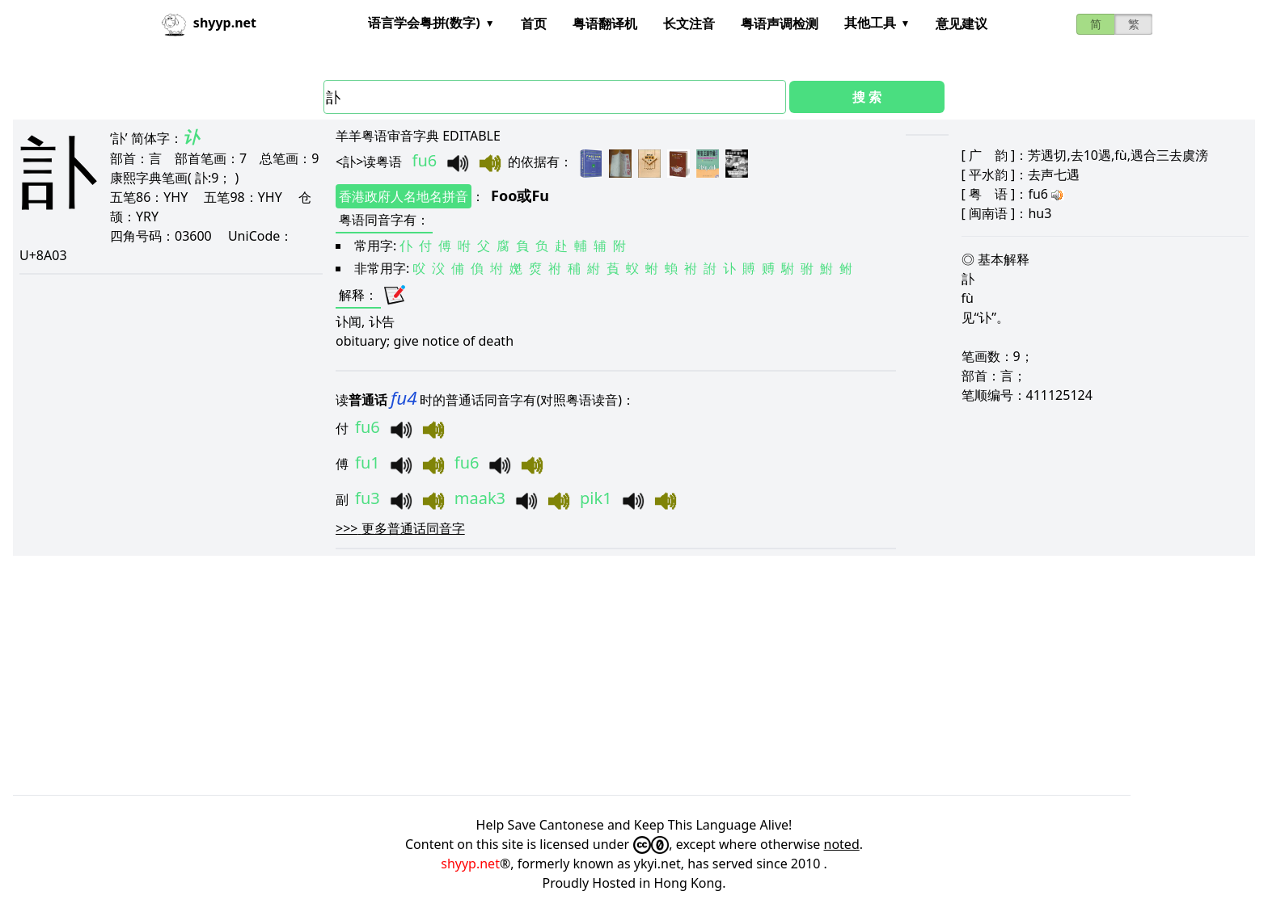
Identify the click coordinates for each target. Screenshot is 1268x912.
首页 (534, 23)
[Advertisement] (498, 675)
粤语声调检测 (779, 23)
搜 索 (866, 97)
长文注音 (689, 23)
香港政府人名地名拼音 (403, 196)
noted (842, 844)
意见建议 (961, 23)
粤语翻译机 (605, 23)
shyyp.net (470, 863)
